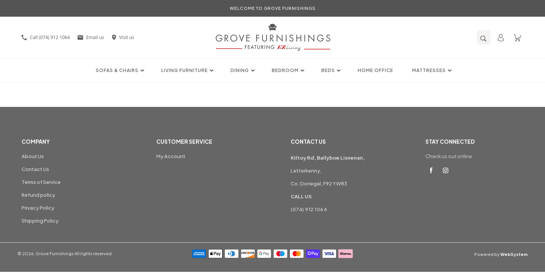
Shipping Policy (40, 221)
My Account (170, 156)
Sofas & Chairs (119, 70)
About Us (33, 156)
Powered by (501, 254)
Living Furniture (186, 70)
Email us (91, 37)
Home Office (375, 70)
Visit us (123, 37)
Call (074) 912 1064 (46, 37)
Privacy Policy (38, 208)
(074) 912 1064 (309, 209)
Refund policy (38, 195)
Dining (241, 70)
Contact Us (35, 169)
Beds (330, 70)
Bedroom (287, 70)
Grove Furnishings (55, 253)
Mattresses (431, 70)
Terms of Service (41, 182)
